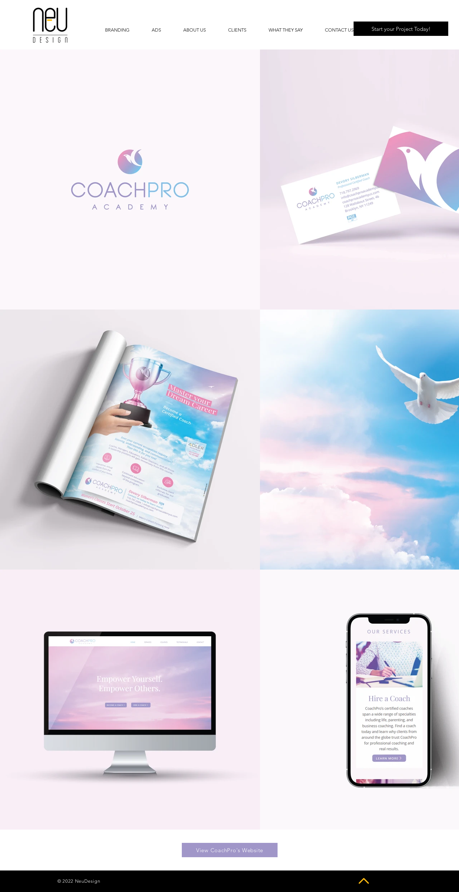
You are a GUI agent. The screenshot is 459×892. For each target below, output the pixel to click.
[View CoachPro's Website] (230, 850)
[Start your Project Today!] (401, 29)
